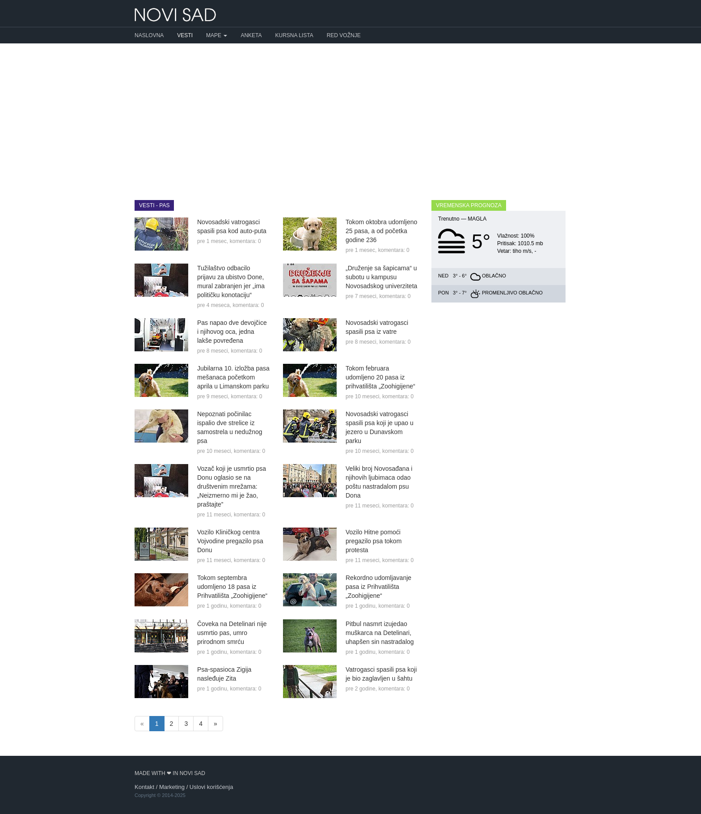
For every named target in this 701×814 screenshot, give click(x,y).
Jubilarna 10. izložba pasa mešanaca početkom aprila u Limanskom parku (233, 377)
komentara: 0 (245, 241)
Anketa (251, 35)
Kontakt (144, 787)
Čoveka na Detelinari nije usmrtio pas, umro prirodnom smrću (232, 632)
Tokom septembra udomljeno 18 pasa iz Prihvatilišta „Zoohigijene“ (232, 586)
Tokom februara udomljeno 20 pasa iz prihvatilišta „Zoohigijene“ (380, 377)
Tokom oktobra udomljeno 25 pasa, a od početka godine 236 (381, 230)
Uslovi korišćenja (211, 787)
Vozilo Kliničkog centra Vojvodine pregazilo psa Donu (230, 541)
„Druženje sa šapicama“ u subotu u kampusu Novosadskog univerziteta (381, 277)
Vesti (185, 35)
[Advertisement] (350, 115)
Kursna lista (294, 35)
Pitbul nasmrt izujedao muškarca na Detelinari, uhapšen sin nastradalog (380, 632)
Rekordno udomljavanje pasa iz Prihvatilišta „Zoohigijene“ (378, 586)
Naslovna (149, 35)
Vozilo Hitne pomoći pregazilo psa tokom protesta (373, 541)
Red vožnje (344, 35)
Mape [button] (216, 35)
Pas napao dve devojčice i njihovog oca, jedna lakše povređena (232, 331)
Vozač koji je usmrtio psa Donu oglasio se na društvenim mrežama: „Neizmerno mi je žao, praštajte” (231, 486)
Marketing (172, 787)
